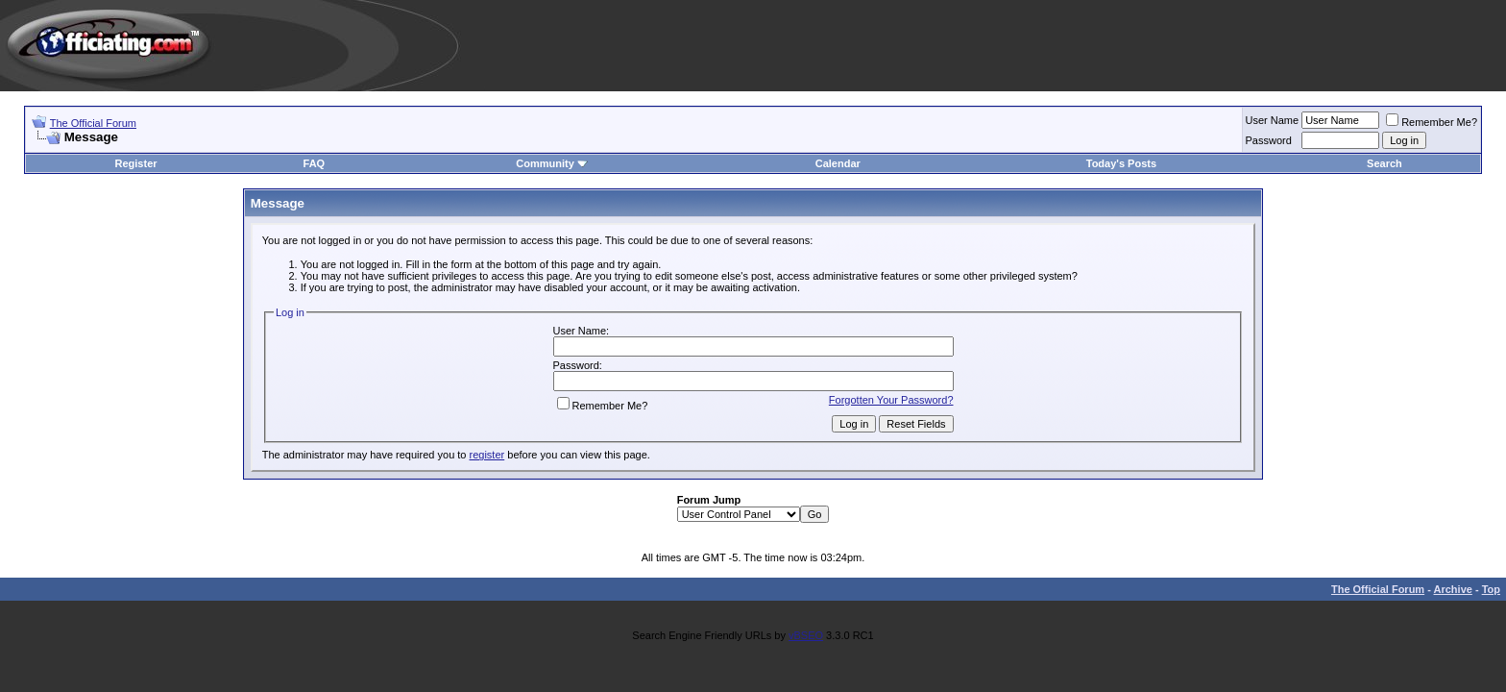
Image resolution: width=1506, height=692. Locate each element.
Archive (1453, 589)
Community (552, 163)
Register (136, 163)
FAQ (315, 163)
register (487, 454)
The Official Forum (93, 123)
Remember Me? (1431, 122)
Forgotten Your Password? (891, 400)
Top (1491, 589)
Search (1384, 163)
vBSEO (806, 635)
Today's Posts (1121, 163)
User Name (1273, 120)
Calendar (838, 163)
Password (1269, 140)
